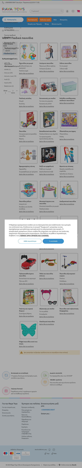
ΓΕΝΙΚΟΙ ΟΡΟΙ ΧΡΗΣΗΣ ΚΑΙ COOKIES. (34, 235)
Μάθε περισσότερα (30, 241)
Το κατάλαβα (53, 241)
